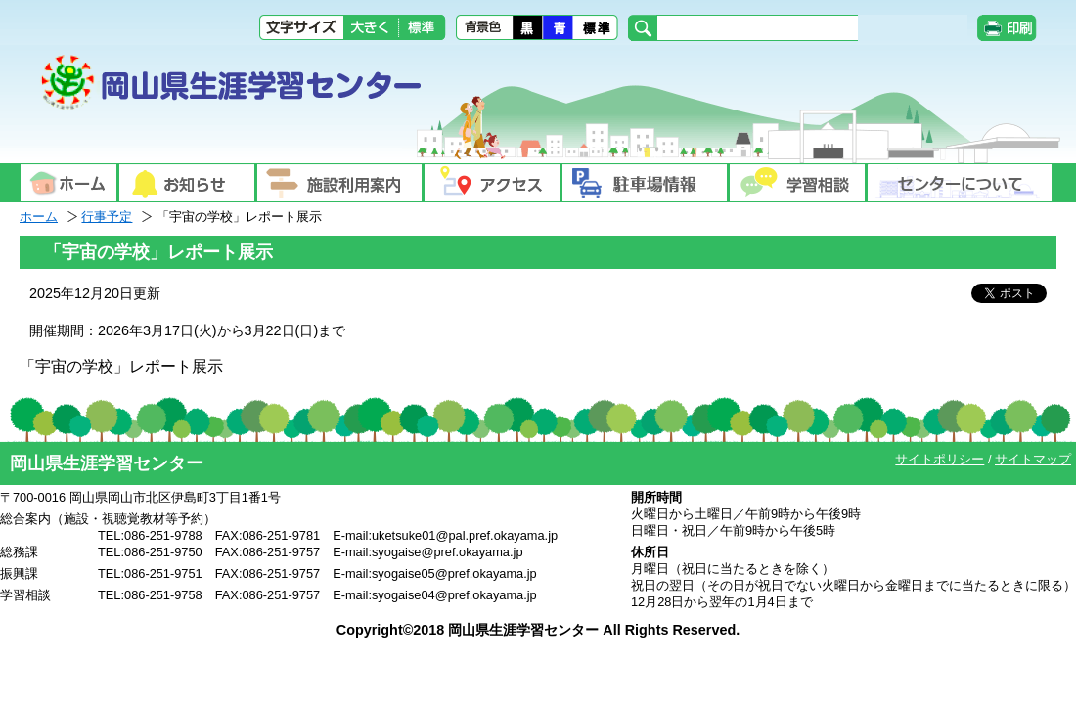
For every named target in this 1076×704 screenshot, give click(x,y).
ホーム (39, 216)
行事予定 (106, 216)
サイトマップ (1033, 459)
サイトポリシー (939, 459)
